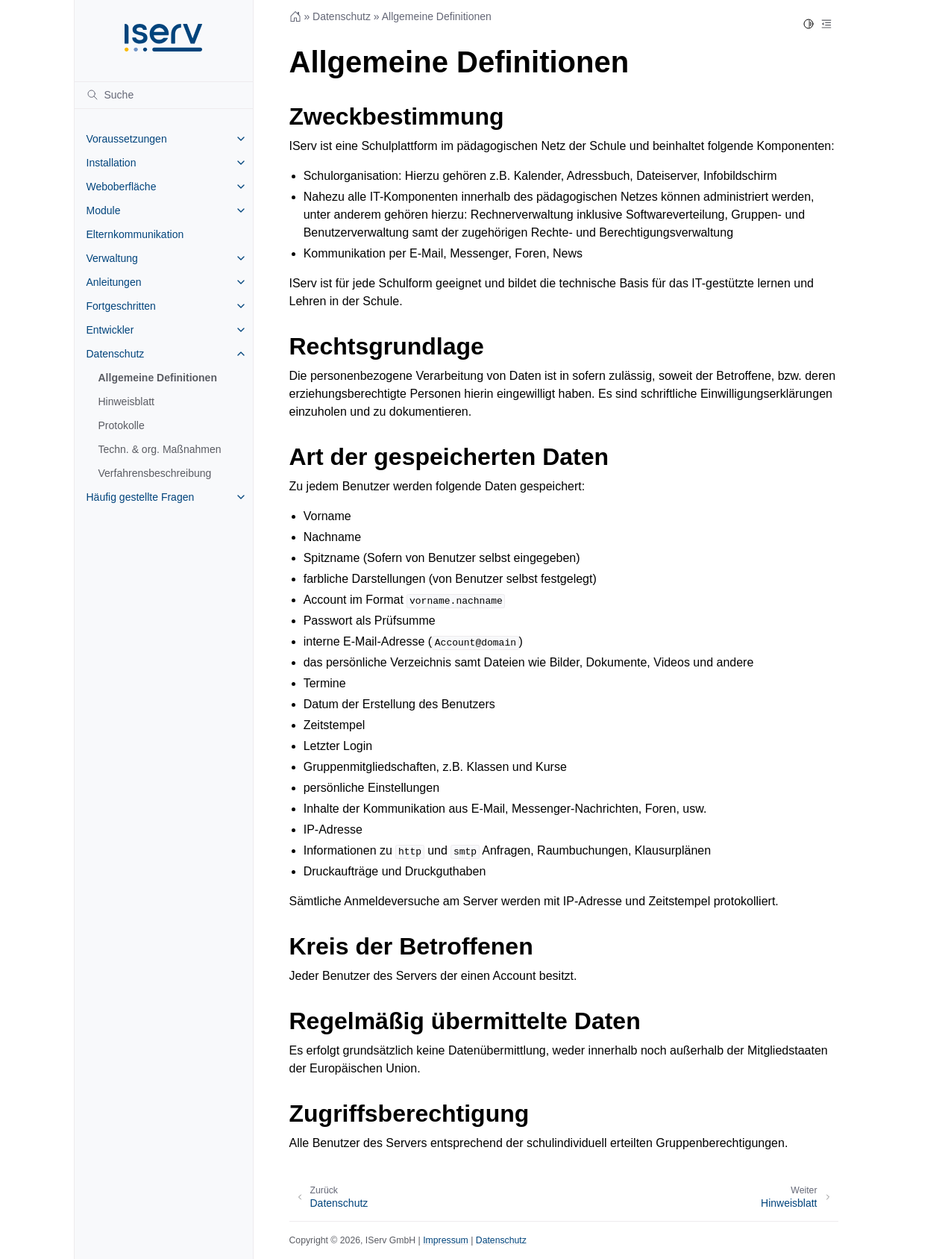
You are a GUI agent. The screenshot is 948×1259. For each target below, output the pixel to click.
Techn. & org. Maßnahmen (160, 449)
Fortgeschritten (121, 306)
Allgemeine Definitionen (157, 378)
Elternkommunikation (135, 234)
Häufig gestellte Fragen (141, 497)
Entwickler (110, 330)
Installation (111, 163)
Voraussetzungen (127, 139)
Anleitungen (114, 282)
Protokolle (121, 425)
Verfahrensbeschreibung (155, 473)
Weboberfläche (122, 187)
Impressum (445, 1240)
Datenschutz (116, 354)
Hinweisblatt (126, 401)
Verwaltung (112, 258)
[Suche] (164, 94)
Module (104, 210)
